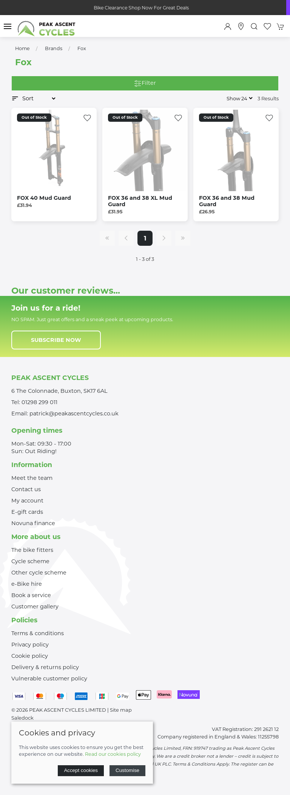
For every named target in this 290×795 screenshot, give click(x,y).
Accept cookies (81, 770)
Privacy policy (30, 644)
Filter (145, 83)
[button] (7, 26)
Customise (127, 770)
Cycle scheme (30, 561)
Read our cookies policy (113, 754)
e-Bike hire (26, 584)
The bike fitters (32, 550)
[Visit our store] (241, 26)
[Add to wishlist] (87, 117)
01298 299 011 (39, 402)
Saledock (22, 718)
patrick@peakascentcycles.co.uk (74, 413)
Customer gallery (35, 606)
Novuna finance (33, 523)
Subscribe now (56, 340)
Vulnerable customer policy (49, 678)
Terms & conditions (37, 633)
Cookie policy (29, 656)
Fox (81, 48)
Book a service (31, 595)
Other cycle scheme (38, 572)
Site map (121, 710)
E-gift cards (27, 512)
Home (22, 48)
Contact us (26, 489)
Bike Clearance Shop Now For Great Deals (145, 8)
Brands (53, 48)
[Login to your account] (227, 26)
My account (27, 500)
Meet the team (31, 478)
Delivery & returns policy (45, 667)
